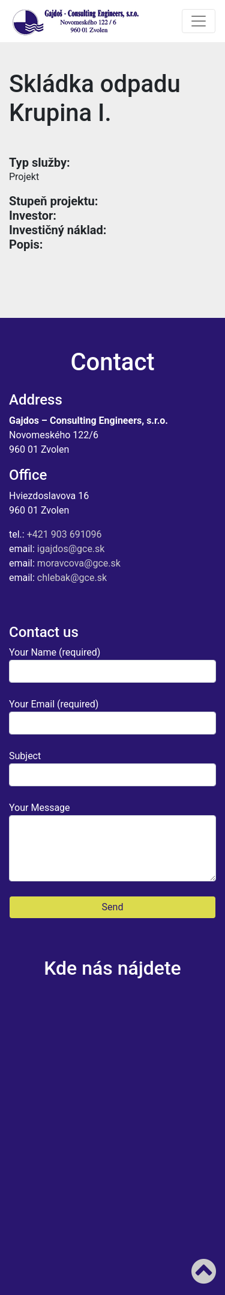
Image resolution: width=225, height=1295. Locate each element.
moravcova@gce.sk (79, 563)
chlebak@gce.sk (72, 577)
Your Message (112, 841)
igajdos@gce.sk (71, 548)
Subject (112, 768)
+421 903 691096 (64, 534)
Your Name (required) (112, 665)
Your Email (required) (112, 716)
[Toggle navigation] (198, 21)
